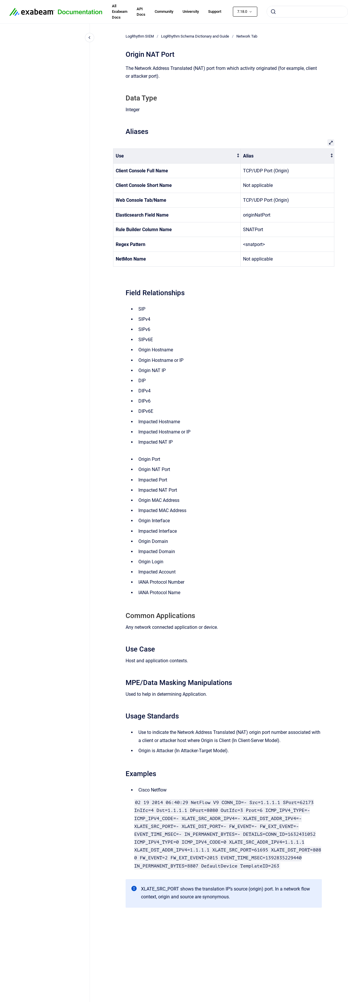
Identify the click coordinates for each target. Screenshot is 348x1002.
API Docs (141, 12)
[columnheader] (176, 156)
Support (214, 11)
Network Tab (246, 36)
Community (164, 11)
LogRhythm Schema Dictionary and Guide (195, 36)
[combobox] (307, 11)
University (191, 11)
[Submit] (273, 11)
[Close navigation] (89, 37)
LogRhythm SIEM (140, 36)
